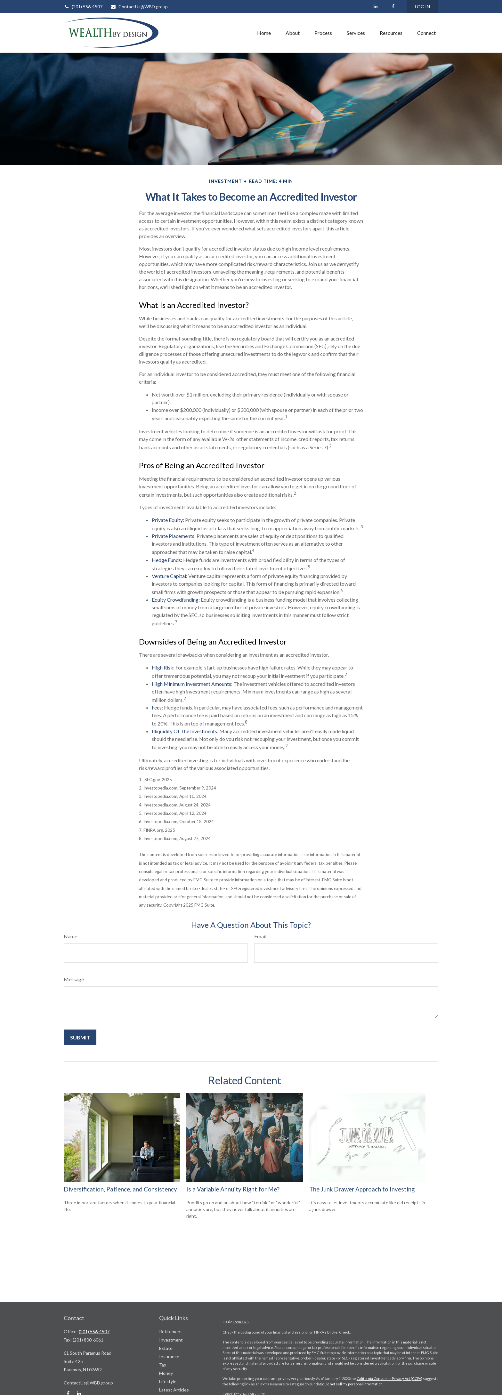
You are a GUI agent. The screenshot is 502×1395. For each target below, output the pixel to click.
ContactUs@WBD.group (139, 6)
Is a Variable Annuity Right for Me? (232, 1189)
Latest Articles (174, 1389)
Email (260, 936)
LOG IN (422, 6)
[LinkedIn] (375, 6)
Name (70, 936)
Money (166, 1373)
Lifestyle (167, 1381)
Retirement (170, 1331)
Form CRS (240, 1322)
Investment (171, 1340)
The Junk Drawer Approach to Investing (362, 1189)
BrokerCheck (338, 1332)
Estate (166, 1348)
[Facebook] (393, 6)
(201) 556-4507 (83, 6)
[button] (264, 32)
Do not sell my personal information (354, 1384)
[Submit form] (80, 1037)
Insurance (169, 1356)
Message (74, 979)
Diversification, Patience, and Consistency (120, 1189)
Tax (162, 1364)
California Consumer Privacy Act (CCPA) (389, 1378)
